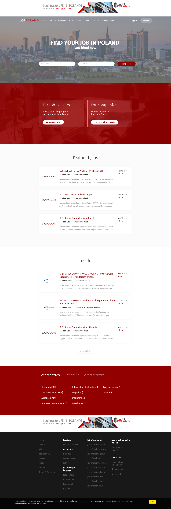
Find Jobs (126, 64)
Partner (42, 467)
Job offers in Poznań (96, 467)
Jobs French (68, 484)
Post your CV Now (53, 122)
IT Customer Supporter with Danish (76, 218)
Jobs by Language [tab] (94, 374)
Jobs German (68, 479)
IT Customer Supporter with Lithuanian (78, 327)
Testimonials (44, 454)
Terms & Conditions (47, 472)
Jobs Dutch (68, 488)
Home (41, 440)
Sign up (146, 20)
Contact (42, 444)
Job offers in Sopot (95, 481)
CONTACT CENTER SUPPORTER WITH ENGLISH (81, 171)
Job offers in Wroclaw (96, 449)
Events (42, 458)
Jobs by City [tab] (72, 374)
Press (41, 463)
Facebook (119, 469)
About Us (43, 449)
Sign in (134, 20)
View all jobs (85, 351)
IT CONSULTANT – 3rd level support (76, 194)
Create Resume (69, 458)
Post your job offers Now (105, 122)
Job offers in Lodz (94, 458)
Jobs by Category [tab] (50, 374)
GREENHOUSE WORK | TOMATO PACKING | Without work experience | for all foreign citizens (86, 275)
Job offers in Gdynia (96, 477)
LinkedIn (119, 474)
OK (153, 502)
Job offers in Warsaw (96, 444)
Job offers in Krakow (96, 454)
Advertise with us (70, 444)
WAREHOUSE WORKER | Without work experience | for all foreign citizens (87, 302)
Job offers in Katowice (96, 463)
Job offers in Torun (95, 486)
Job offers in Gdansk (96, 472)
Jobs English (68, 475)
